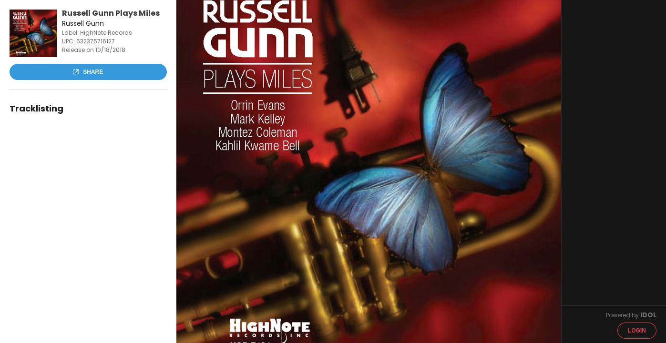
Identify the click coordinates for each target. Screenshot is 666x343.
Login (637, 330)
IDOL (648, 315)
